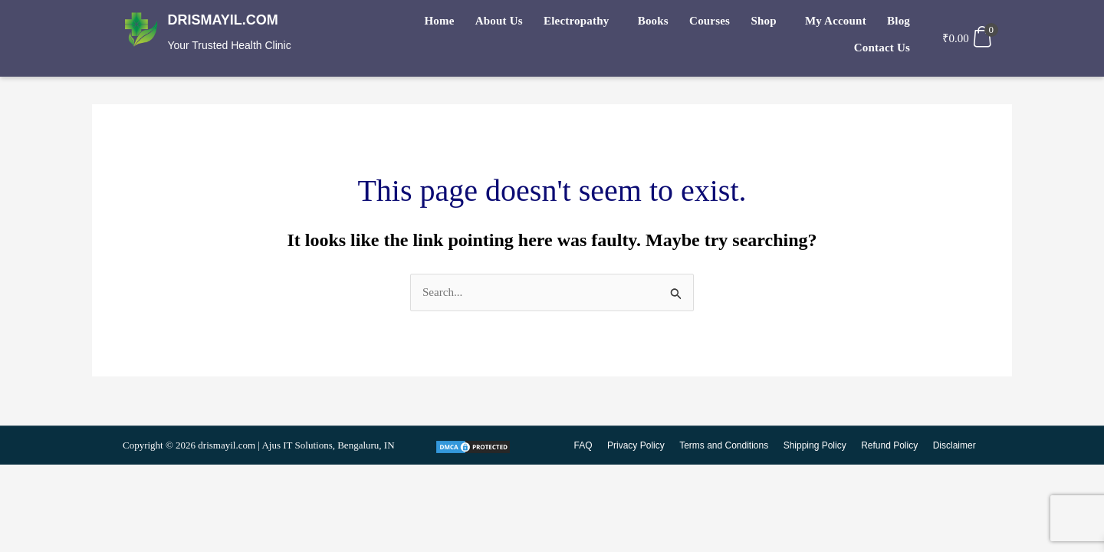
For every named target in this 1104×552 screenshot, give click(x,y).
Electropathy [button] (534, 24)
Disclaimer (954, 447)
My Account (772, 24)
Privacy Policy (641, 447)
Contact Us (884, 24)
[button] (539, 24)
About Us (463, 24)
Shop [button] (705, 24)
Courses (657, 24)
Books (606, 24)
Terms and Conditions (727, 447)
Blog (829, 24)
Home (409, 24)
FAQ (589, 447)
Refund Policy (891, 447)
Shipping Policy (817, 447)
